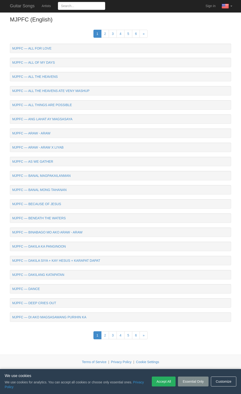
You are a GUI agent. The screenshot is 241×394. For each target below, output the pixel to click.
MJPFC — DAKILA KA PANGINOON (39, 246)
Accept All (164, 381)
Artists (46, 6)
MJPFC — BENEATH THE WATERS (39, 218)
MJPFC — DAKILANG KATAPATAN (38, 275)
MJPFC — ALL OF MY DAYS (33, 62)
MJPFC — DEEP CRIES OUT (34, 303)
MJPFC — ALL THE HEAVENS (35, 77)
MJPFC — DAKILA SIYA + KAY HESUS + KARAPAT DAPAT (56, 260)
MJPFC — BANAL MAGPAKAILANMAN (41, 176)
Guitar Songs (22, 6)
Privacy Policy (121, 362)
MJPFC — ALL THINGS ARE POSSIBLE (42, 105)
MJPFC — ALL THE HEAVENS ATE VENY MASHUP (50, 91)
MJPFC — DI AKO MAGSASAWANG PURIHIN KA (49, 317)
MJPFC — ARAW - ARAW (31, 133)
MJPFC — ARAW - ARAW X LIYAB (38, 147)
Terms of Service (94, 362)
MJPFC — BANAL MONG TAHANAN (39, 190)
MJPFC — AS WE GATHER (32, 161)
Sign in (210, 6)
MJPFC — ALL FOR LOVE (32, 48)
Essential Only (193, 381)
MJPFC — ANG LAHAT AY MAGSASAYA (42, 119)
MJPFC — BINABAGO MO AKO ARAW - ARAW (47, 232)
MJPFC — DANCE (26, 289)
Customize (223, 381)
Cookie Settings (147, 362)
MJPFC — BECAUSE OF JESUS (36, 204)
